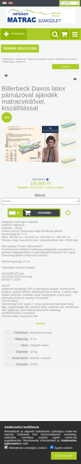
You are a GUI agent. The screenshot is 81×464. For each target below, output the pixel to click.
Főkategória (8, 59)
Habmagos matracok (14, 61)
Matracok (21, 59)
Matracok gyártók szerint (41, 59)
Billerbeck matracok (66, 59)
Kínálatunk (18, 33)
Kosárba (44, 212)
